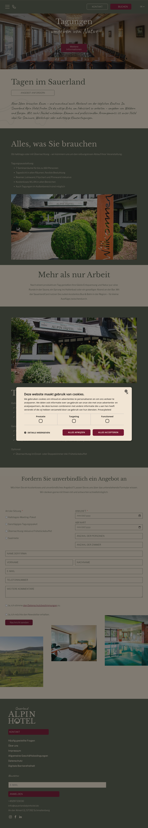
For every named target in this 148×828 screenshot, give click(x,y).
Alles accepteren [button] (108, 432)
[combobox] (126, 391)
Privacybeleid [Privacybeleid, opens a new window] (104, 409)
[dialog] (74, 414)
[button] (37, 432)
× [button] (127, 393)
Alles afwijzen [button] (76, 432)
